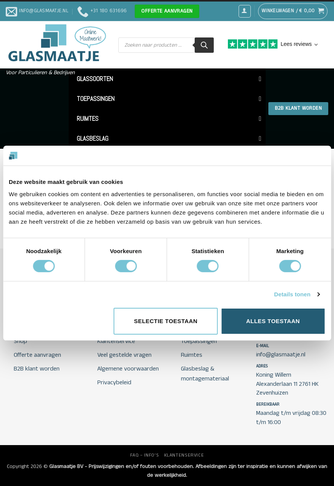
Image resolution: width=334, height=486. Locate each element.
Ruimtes (191, 355)
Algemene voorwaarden (128, 368)
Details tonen (292, 294)
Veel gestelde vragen (124, 355)
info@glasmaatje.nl (280, 354)
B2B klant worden (37, 368)
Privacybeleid (114, 382)
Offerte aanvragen (37, 355)
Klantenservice (116, 341)
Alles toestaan (273, 321)
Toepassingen (199, 341)
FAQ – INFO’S (144, 455)
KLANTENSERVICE (184, 455)
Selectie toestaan (165, 321)
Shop (20, 341)
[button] (245, 11)
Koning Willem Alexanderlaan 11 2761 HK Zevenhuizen (287, 384)
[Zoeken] (204, 45)
